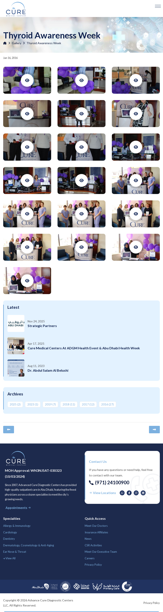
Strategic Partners (42, 326)
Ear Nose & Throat (14, 551)
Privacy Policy (93, 564)
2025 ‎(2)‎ (15, 404)
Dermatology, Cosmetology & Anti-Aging (28, 545)
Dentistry (9, 538)
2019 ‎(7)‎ (50, 404)
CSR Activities (93, 545)
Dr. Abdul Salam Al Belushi (48, 370)
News (88, 538)
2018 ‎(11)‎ (69, 404)
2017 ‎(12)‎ (88, 404)
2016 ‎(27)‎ (107, 404)
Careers (89, 558)
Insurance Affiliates (96, 532)
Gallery (16, 43)
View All (9, 558)
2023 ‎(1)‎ (32, 404)
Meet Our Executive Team (101, 551)
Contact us (98, 461)
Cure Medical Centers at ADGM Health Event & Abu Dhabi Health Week (84, 348)
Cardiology (10, 532)
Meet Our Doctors (96, 525)
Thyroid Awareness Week (44, 43)
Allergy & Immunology (17, 525)
